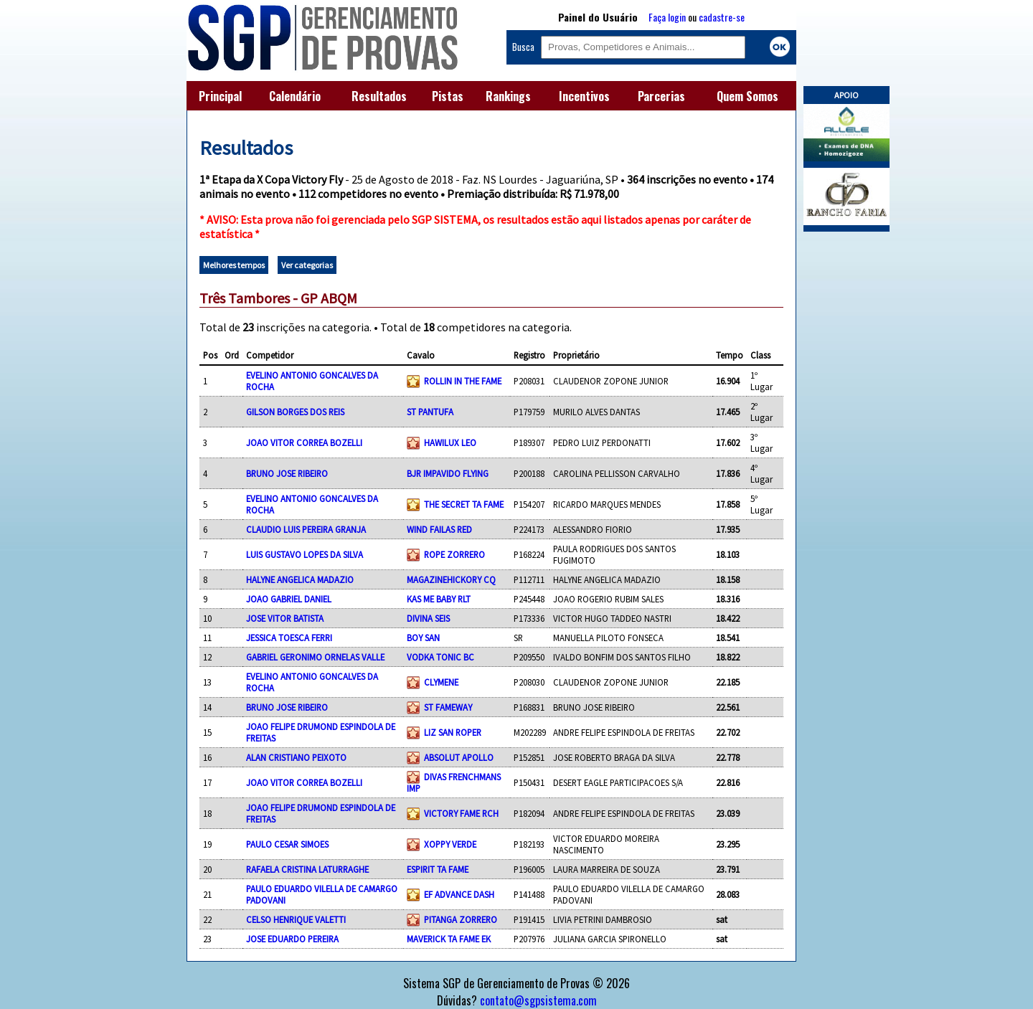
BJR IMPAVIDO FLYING (448, 473)
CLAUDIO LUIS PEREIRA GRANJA (306, 529)
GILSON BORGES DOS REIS (295, 411)
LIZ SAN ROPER (452, 732)
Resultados (379, 96)
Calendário (295, 96)
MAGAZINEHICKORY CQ (451, 579)
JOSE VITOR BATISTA (285, 618)
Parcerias (661, 96)
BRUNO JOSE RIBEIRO (287, 473)
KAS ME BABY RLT (439, 599)
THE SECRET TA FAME (464, 504)
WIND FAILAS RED (439, 529)
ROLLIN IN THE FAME (462, 381)
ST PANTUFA (430, 411)
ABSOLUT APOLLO (459, 757)
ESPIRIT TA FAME (437, 869)
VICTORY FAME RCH (461, 813)
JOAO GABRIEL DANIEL (288, 599)
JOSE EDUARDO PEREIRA (292, 938)
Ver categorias (307, 265)
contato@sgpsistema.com (538, 1000)
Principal (220, 96)
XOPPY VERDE (450, 844)
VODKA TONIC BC (440, 657)
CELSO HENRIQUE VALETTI (296, 919)
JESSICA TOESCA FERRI (289, 637)
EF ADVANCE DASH (459, 894)
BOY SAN (423, 637)
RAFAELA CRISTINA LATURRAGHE (307, 869)
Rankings (508, 96)
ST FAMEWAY (448, 707)
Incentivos (584, 96)
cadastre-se (722, 16)
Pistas (447, 96)
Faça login (667, 16)
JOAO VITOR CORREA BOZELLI (304, 442)
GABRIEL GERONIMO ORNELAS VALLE (315, 657)
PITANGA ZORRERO (460, 919)
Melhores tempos (234, 265)
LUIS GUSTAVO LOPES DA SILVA (304, 554)
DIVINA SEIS (428, 618)
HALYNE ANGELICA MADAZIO (300, 579)
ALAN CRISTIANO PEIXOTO (296, 757)
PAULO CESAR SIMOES (287, 844)
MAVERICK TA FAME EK (449, 938)
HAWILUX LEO (450, 442)
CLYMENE (441, 682)
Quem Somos (747, 96)
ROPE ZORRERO (454, 554)
